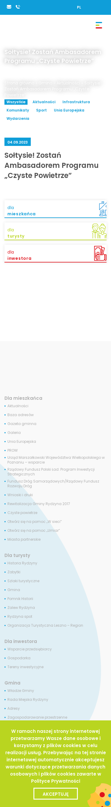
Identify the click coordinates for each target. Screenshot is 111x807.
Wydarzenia (18, 118)
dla (57, 211)
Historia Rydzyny (22, 563)
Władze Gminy (20, 690)
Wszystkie (16, 101)
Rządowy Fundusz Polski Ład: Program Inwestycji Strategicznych (51, 472)
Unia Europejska (69, 110)
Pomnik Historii (20, 598)
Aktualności (68, 83)
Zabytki (13, 572)
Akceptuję (56, 794)
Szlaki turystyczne (23, 581)
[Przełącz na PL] (79, 7)
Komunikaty (18, 110)
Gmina (45, 83)
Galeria (14, 432)
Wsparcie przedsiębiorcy (29, 649)
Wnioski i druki (20, 495)
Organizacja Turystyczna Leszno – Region (45, 625)
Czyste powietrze (22, 512)
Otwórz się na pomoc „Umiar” (33, 530)
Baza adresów (20, 415)
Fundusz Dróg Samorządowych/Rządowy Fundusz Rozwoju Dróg (53, 483)
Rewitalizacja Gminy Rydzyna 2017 (38, 504)
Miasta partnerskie (24, 539)
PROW (12, 450)
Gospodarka (18, 658)
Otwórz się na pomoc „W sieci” (34, 521)
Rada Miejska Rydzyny (27, 699)
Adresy (13, 708)
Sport (41, 110)
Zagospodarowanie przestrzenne (37, 717)
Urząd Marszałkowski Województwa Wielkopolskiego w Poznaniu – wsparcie (56, 460)
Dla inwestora (20, 641)
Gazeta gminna (21, 423)
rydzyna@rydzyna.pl (8, 7)
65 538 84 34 (17, 7)
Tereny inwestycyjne (25, 667)
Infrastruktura (76, 101)
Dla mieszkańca (23, 398)
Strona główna (19, 83)
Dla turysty (17, 555)
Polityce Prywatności (55, 781)
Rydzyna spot (19, 616)
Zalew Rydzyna (21, 607)
